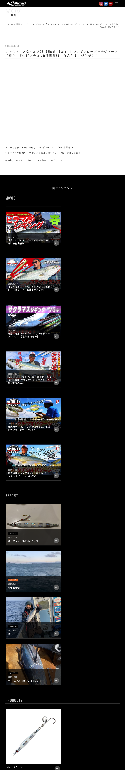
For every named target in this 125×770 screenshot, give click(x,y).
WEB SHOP (72, 739)
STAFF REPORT (16, 725)
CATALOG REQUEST (76, 730)
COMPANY (71, 715)
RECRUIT (71, 720)
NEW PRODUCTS (17, 715)
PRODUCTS (14, 720)
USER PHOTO (15, 730)
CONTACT (71, 725)
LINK (68, 735)
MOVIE (11, 735)
